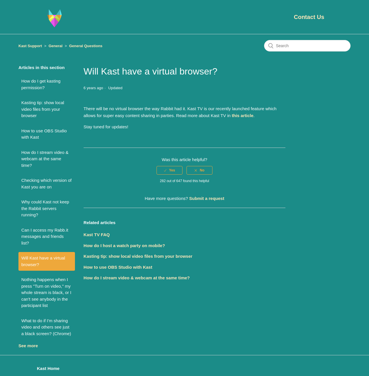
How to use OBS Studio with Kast (44, 134)
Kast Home (48, 368)
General (55, 46)
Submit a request (206, 198)
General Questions (86, 46)
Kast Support (30, 46)
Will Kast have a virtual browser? (43, 261)
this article (242, 115)
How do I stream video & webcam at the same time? (44, 159)
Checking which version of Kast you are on (46, 183)
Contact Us (309, 17)
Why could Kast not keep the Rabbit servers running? (45, 208)
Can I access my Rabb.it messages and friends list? (44, 236)
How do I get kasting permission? (41, 84)
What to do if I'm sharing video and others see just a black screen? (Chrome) (46, 327)
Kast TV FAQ (97, 234)
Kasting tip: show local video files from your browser (42, 109)
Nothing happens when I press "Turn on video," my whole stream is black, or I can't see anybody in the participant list (46, 292)
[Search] (307, 45)
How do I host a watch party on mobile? (124, 245)
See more (28, 345)
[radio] (169, 170)
